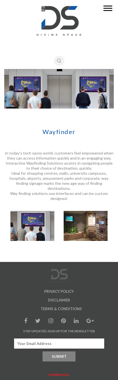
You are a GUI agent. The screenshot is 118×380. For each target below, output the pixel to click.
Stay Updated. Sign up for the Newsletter (59, 331)
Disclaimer (59, 300)
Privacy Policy (59, 291)
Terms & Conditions (61, 309)
